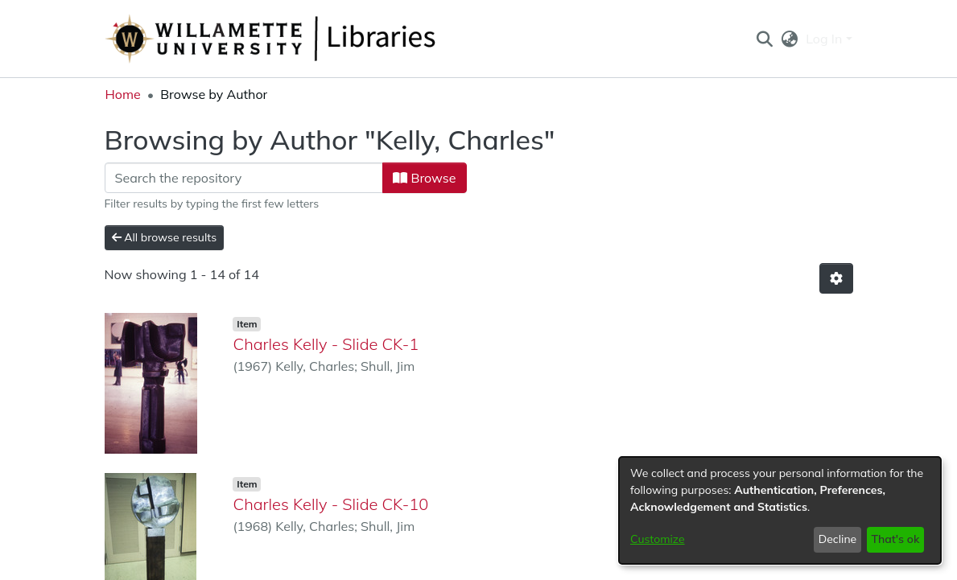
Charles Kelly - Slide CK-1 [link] (326, 344)
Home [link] (123, 94)
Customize (657, 539)
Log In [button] (825, 39)
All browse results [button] (164, 237)
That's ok (895, 539)
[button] (765, 38)
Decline (838, 539)
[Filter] (244, 177)
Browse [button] (424, 178)
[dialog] (780, 510)
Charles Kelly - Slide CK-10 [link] (330, 504)
